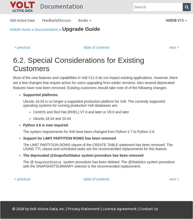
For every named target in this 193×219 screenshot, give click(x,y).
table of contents (97, 47)
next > (174, 47)
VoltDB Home (20, 30)
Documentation (46, 6)
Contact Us (148, 209)
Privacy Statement (84, 209)
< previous (22, 47)
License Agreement (120, 209)
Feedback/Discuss (56, 20)
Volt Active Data (22, 20)
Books (84, 20)
